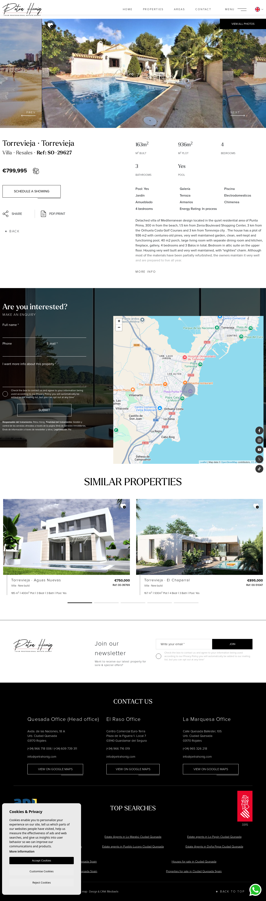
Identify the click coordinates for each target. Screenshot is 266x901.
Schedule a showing (31, 191)
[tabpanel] (66, 547)
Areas (179, 9)
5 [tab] (186, 603)
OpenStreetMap (229, 462)
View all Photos (243, 24)
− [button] (119, 328)
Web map (81, 891)
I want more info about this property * (29, 363)
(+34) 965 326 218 (195, 748)
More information (21, 851)
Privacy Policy (44, 394)
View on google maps (55, 769)
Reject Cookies (41, 882)
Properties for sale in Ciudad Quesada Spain (194, 871)
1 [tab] (80, 603)
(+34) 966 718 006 (39, 748)
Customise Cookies (41, 871)
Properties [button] (153, 9)
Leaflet (203, 462)
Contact (203, 9)
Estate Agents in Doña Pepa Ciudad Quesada (214, 846)
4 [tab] (159, 603)
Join (232, 644)
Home (128, 9)
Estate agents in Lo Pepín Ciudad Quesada (214, 837)
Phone (7, 343)
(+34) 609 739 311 (65, 748)
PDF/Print (53, 214)
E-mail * (52, 343)
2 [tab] (106, 603)
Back (12, 231)
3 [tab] (133, 603)
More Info (145, 272)
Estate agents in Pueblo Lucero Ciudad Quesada (133, 846)
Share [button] (12, 214)
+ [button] (119, 321)
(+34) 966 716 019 (118, 748)
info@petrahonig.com (41, 756)
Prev (28, 113)
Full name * (10, 324)
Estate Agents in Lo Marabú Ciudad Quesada (133, 837)
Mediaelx (112, 891)
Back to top (230, 892)
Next (237, 113)
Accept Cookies (41, 860)
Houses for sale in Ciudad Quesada (194, 861)
